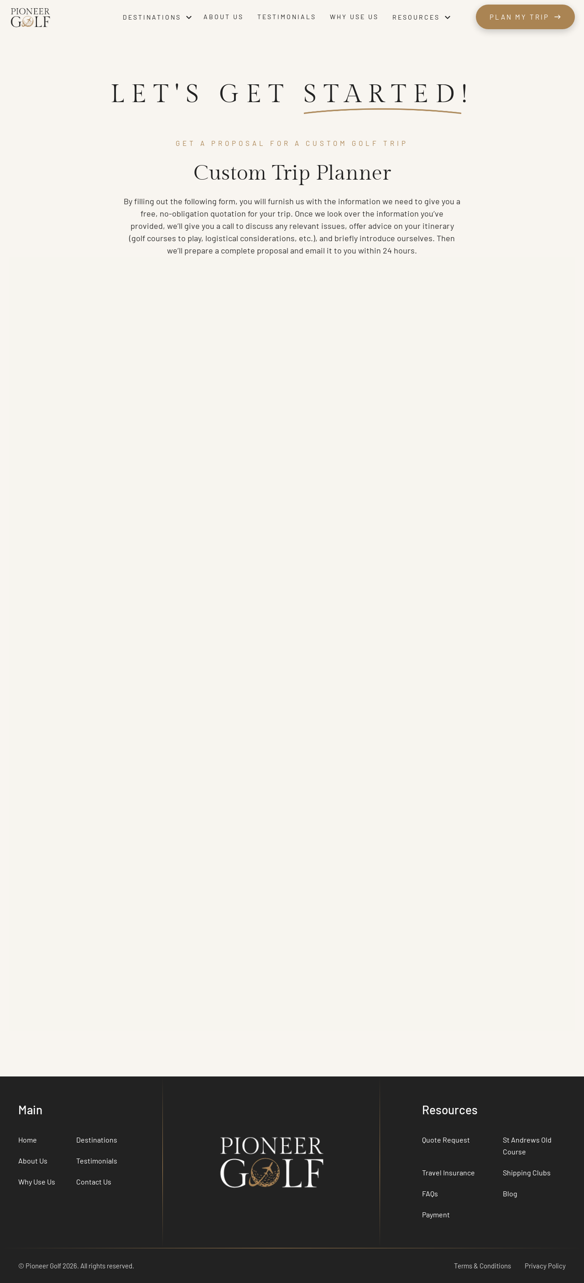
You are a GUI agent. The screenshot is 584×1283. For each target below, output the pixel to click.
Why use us (354, 17)
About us (223, 17)
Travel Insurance (448, 1172)
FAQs (430, 1193)
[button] (158, 17)
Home (27, 1139)
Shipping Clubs (527, 1172)
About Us (32, 1160)
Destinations (96, 1139)
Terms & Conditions (482, 1266)
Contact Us (93, 1181)
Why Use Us (36, 1181)
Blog (510, 1193)
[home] (61, 17)
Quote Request (446, 1139)
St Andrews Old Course (527, 1145)
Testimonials (286, 17)
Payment (436, 1214)
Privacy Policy (545, 1266)
